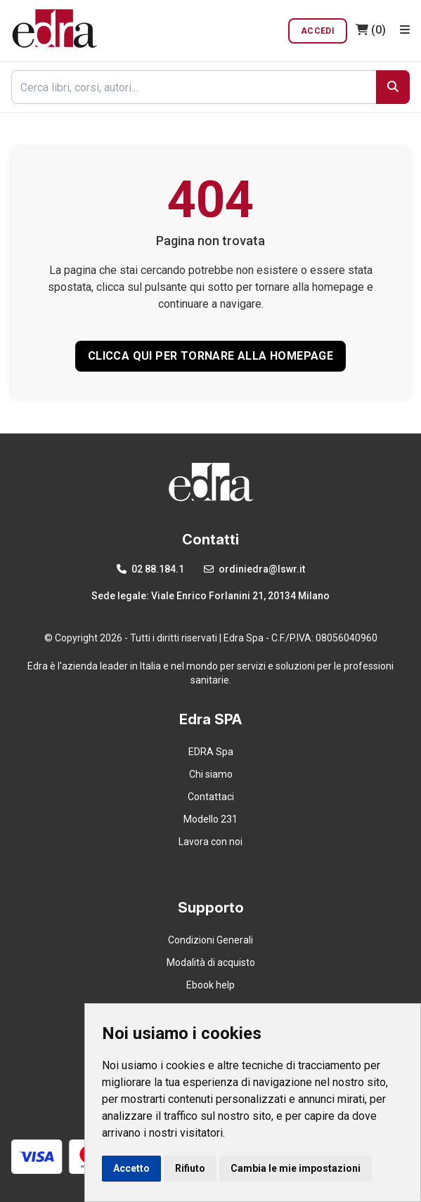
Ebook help (210, 985)
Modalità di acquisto (211, 962)
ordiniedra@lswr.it (254, 569)
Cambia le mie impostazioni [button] (296, 1168)
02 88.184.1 (150, 569)
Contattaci (211, 796)
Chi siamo (211, 774)
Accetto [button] (131, 1168)
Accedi (318, 31)
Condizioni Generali (210, 940)
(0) (371, 30)
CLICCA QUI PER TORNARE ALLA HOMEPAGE (210, 355)
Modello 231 (210, 819)
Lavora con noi (210, 841)
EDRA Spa (210, 751)
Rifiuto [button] (190, 1168)
